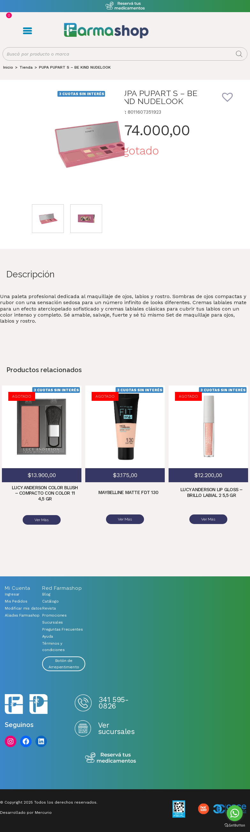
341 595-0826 (113, 702)
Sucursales (52, 622)
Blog (46, 594)
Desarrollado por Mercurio (26, 812)
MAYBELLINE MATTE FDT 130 (128, 493)
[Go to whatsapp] (235, 813)
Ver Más (41, 520)
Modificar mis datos (19, 608)
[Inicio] (8, 67)
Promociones (54, 615)
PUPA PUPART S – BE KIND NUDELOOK (75, 67)
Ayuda (47, 636)
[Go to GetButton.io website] (234, 825)
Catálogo (50, 601)
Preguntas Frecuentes (62, 629)
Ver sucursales (116, 728)
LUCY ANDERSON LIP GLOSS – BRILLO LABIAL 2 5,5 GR (211, 493)
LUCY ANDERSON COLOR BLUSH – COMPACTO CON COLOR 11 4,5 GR (44, 493)
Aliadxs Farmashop (19, 615)
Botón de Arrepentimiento (64, 663)
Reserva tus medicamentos (110, 758)
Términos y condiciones (53, 646)
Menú (27, 31)
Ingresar (12, 594)
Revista (49, 608)
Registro (183, 31)
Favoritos (203, 31)
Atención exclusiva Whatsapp (125, 5)
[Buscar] (239, 54)
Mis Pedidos (16, 601)
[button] (231, 101)
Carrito (194, 31)
